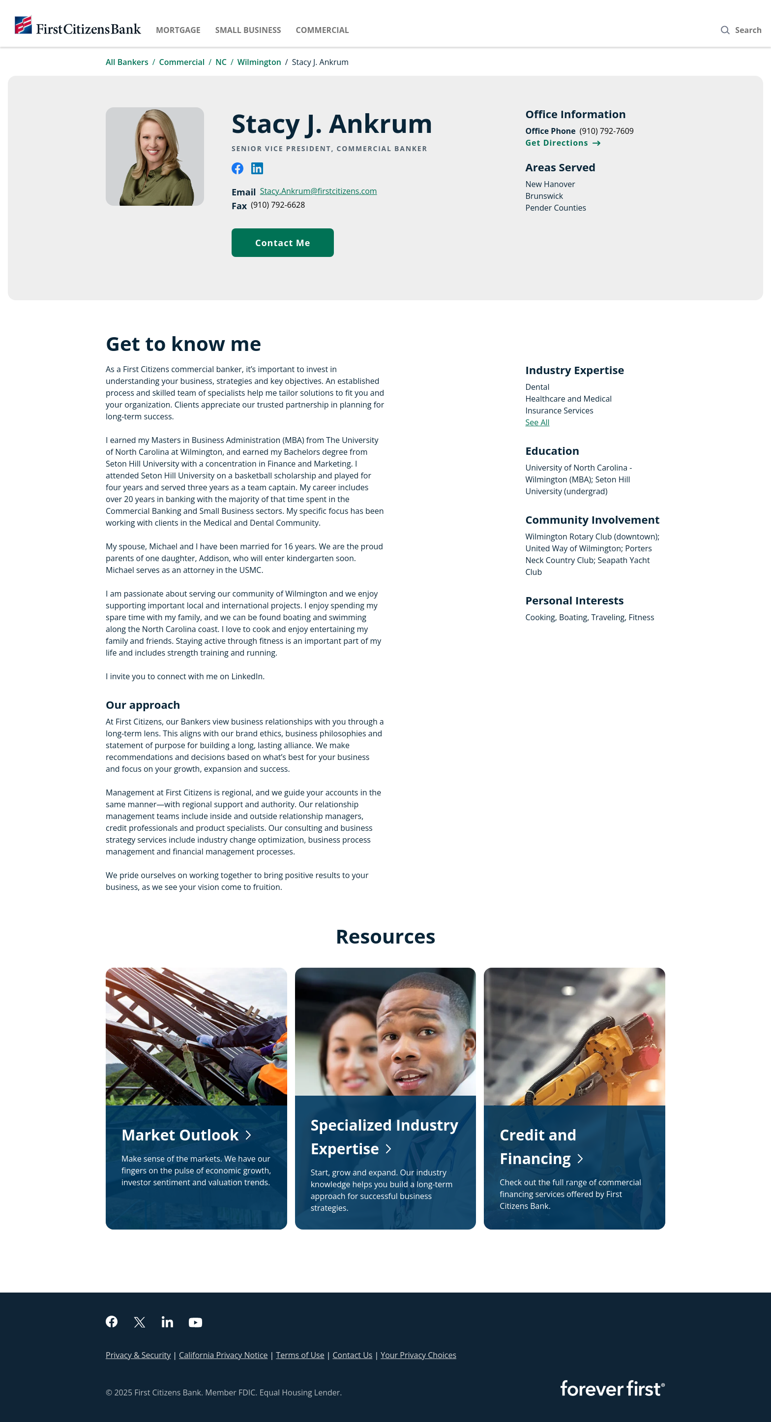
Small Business (248, 30)
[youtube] (196, 1324)
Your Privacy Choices (418, 1355)
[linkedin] (257, 171)
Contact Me (294, 245)
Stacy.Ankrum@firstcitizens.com (318, 190)
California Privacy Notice (223, 1355)
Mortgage (178, 30)
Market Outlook (180, 1135)
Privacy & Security (138, 1355)
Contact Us (353, 1355)
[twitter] (139, 1323)
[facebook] (237, 171)
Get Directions (563, 142)
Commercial (322, 30)
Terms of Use (300, 1355)
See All (538, 422)
